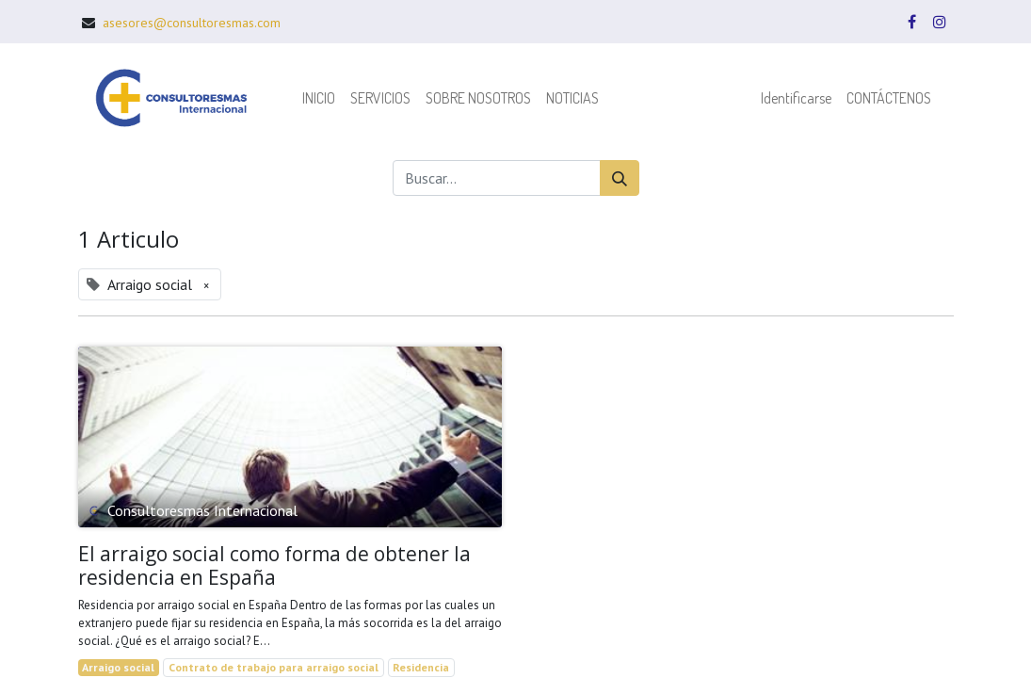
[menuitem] (319, 98)
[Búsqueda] (619, 178)
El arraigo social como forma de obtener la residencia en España (274, 565)
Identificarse (796, 98)
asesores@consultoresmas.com (192, 22)
